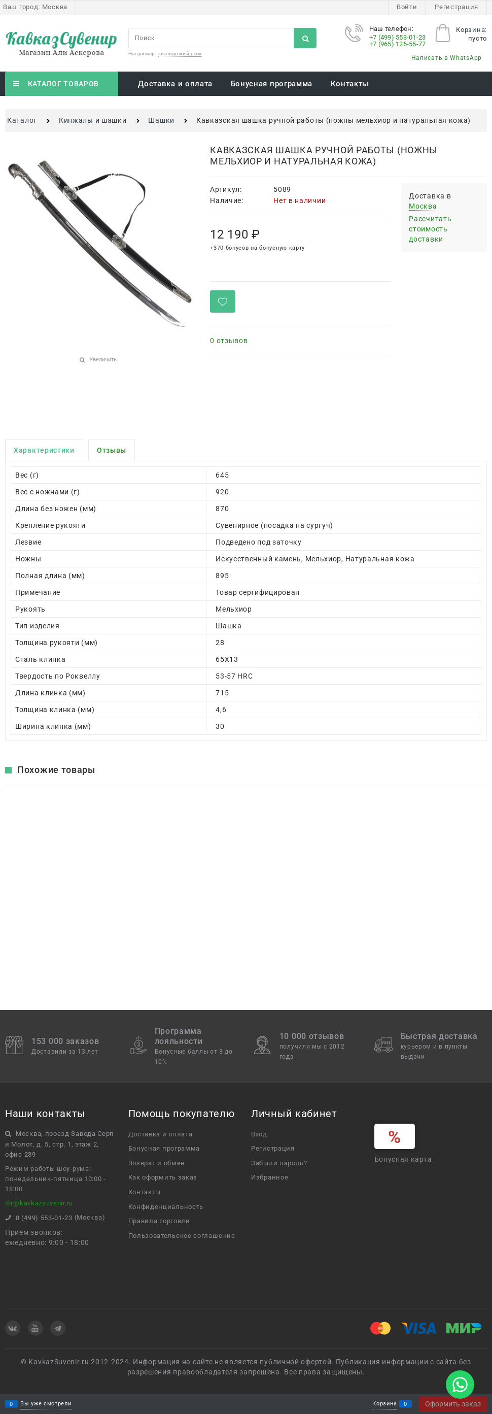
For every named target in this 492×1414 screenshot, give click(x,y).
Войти (407, 7)
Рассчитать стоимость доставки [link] (430, 229)
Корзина (384, 1404)
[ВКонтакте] (12, 1328)
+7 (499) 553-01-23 (397, 37)
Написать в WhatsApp (446, 57)
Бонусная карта (403, 1159)
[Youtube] (35, 1328)
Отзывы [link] (111, 450)
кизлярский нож (180, 53)
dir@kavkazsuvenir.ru (39, 1203)
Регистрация (456, 7)
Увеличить (103, 359)
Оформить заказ (453, 1404)
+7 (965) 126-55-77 (397, 44)
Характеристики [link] (44, 450)
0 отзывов (229, 340)
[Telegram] (57, 1328)
